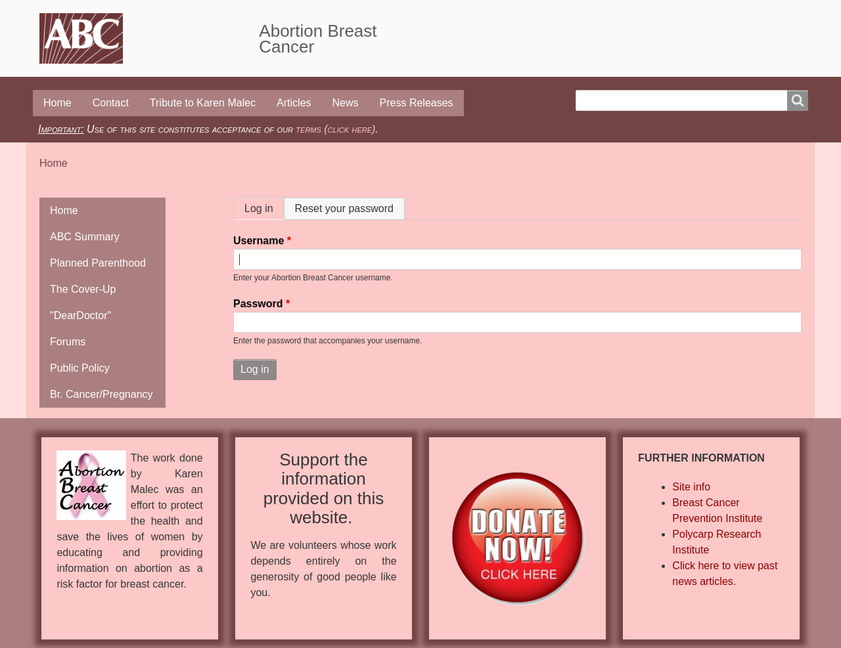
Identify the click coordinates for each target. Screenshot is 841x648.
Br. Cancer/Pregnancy (101, 394)
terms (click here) (335, 129)
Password (258, 303)
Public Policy (80, 368)
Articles (294, 102)
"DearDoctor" (80, 315)
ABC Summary (85, 236)
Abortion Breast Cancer (317, 38)
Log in (264, 208)
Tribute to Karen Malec (203, 102)
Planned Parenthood (98, 263)
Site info (691, 486)
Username (258, 240)
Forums (67, 341)
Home (57, 102)
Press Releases (416, 102)
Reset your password (344, 208)
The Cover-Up (83, 289)
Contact (111, 102)
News (345, 102)
